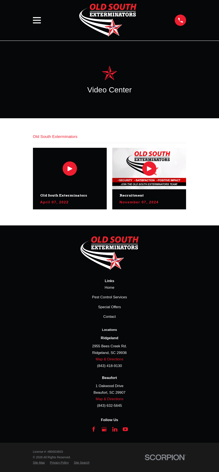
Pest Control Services (109, 297)
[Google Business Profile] (104, 429)
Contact (109, 317)
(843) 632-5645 (109, 406)
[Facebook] (93, 429)
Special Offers (109, 307)
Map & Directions (109, 359)
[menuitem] (39, 463)
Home (109, 288)
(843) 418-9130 (109, 366)
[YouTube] (125, 429)
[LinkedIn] (114, 429)
